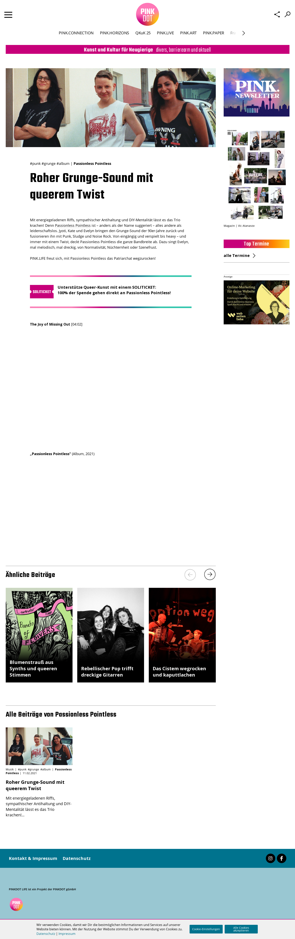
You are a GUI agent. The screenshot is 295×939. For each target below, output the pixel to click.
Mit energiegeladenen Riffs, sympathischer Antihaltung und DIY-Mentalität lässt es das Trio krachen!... (39, 798)
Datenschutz (77, 858)
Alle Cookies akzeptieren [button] (241, 929)
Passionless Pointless (73, 225)
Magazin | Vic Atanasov (239, 226)
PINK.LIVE (165, 36)
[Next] (243, 36)
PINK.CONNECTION (76, 36)
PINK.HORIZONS (114, 36)
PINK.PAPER (213, 36)
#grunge (49, 163)
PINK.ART (188, 36)
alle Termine (237, 255)
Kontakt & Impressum (33, 858)
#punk (35, 163)
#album (63, 163)
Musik (10, 769)
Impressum (67, 934)
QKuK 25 (143, 36)
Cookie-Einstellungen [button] (206, 929)
